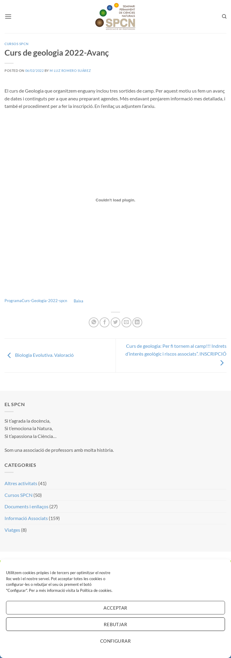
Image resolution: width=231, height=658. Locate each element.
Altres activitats (21, 483)
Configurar (115, 641)
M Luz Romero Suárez (70, 70)
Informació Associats (26, 518)
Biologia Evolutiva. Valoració (39, 355)
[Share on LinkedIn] (137, 322)
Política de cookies (96, 590)
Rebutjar (116, 624)
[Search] (224, 16)
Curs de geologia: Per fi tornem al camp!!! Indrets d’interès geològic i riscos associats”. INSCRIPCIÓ (175, 354)
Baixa (78, 300)
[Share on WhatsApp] (94, 322)
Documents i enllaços (26, 506)
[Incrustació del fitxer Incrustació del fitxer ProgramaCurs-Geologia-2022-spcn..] (115, 200)
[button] (8, 16)
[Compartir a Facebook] (104, 322)
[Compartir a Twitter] (116, 322)
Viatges (12, 530)
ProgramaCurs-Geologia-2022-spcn (36, 300)
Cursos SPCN (16, 44)
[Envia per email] (126, 322)
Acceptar (115, 608)
